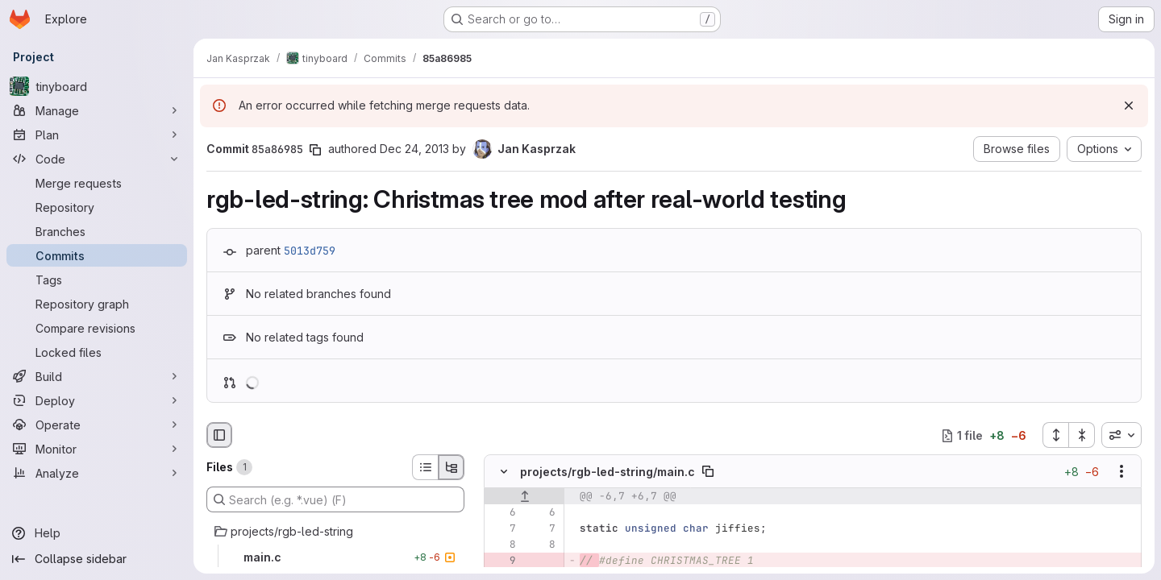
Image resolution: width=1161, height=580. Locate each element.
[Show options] (1121, 472)
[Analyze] (96, 473)
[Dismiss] (1128, 105)
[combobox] (1121, 435)
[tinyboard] (96, 86)
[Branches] (96, 231)
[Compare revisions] (96, 328)
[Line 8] (502, 545)
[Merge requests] (96, 183)
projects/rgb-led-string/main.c (607, 471)
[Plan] (96, 134)
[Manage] (96, 110)
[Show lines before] (524, 497)
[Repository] (96, 207)
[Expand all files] (1055, 435)
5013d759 (309, 250)
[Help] (96, 533)
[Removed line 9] (502, 561)
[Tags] (96, 279)
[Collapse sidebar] (96, 559)
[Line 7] (502, 529)
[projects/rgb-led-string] (335, 532)
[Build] (96, 376)
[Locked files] (96, 352)
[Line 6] (502, 513)
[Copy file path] (708, 472)
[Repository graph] (96, 303)
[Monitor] (96, 448)
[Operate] (96, 424)
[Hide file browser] (219, 435)
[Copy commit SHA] (315, 150)
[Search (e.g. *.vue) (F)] (335, 499)
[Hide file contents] (504, 472)
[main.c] (335, 557)
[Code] (96, 158)
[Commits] (96, 255)
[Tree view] (451, 467)
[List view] (425, 467)
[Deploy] (96, 400)
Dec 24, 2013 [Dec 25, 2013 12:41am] (414, 148)
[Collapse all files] (1082, 435)
